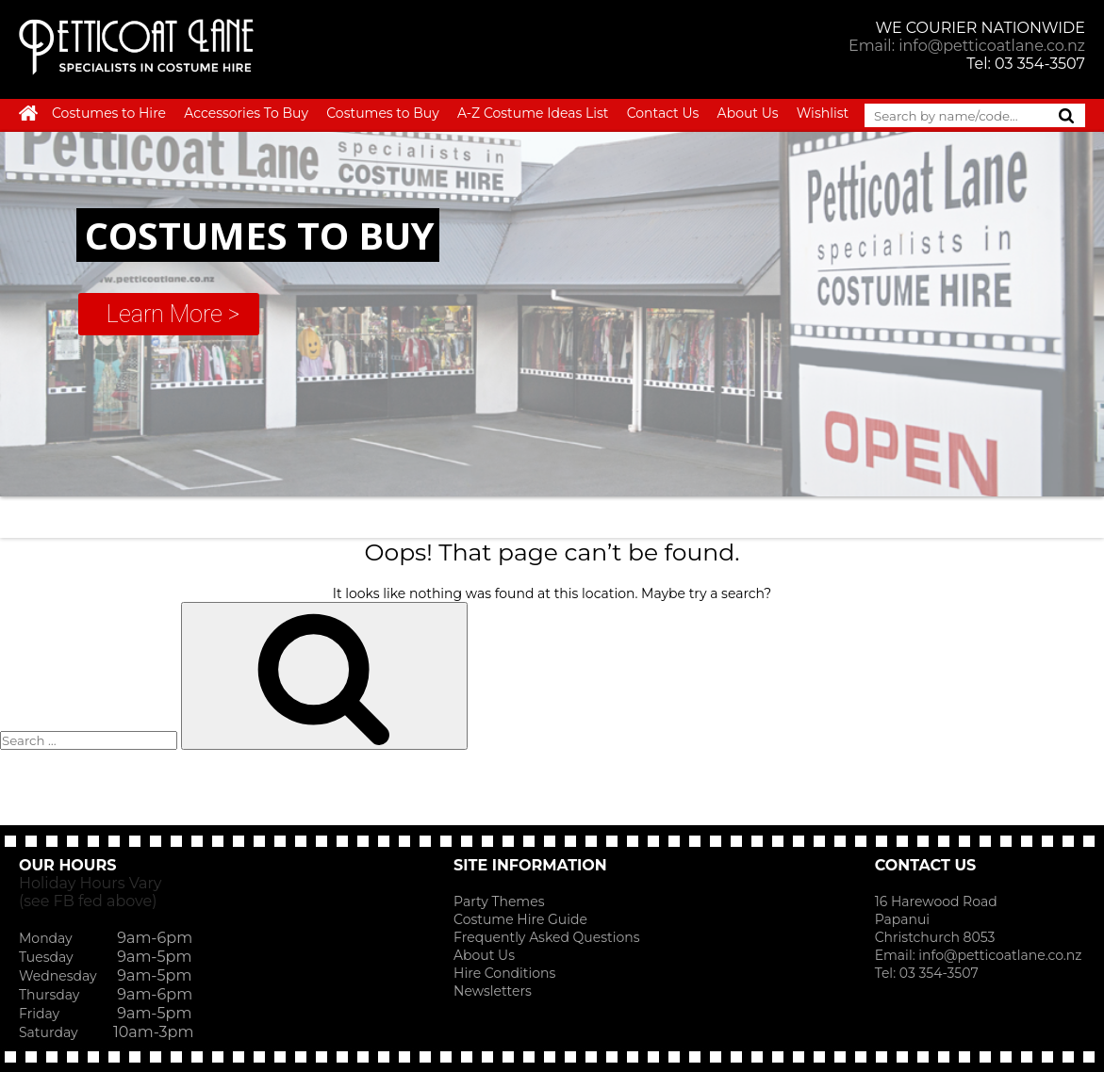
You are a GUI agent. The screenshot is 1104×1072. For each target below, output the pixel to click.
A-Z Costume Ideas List (533, 113)
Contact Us (663, 113)
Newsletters (492, 991)
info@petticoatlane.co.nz (1001, 955)
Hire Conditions (504, 973)
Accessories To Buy (246, 113)
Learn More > (173, 314)
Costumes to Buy (382, 113)
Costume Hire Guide (520, 919)
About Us (748, 113)
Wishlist (823, 113)
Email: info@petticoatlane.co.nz (967, 46)
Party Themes (498, 901)
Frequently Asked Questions (546, 937)
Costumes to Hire (109, 113)
